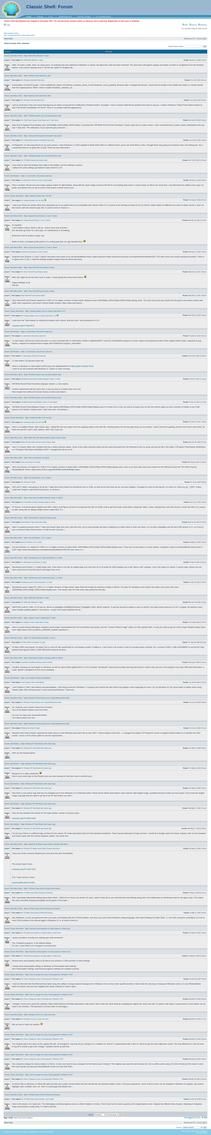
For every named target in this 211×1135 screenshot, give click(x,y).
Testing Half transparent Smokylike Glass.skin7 (45, 136)
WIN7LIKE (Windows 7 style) (38, 56)
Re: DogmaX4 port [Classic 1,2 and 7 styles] (35, 220)
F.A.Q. (51, 17)
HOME (29, 17)
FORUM (40, 17)
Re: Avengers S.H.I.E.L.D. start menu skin (35, 1019)
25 (202, 1117)
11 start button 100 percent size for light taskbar (36, 180)
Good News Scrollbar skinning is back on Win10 (45, 498)
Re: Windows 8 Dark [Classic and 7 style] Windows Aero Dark (41, 702)
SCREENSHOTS (65, 17)
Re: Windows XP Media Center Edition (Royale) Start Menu (40, 848)
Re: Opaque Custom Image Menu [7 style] (35, 622)
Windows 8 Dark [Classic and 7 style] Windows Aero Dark (48, 698)
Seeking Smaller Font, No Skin (41, 196)
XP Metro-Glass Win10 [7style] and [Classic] (44, 888)
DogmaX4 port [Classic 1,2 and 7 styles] (42, 216)
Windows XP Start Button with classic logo (40, 744)
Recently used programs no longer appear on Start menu (50, 928)
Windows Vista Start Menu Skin (39, 76)
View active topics (28, 35)
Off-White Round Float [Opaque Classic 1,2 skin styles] (39, 402)
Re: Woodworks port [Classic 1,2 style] (33, 562)
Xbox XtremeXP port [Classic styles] (41, 267)
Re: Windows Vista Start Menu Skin (32, 80)
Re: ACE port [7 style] (28, 482)
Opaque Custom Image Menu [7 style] (41, 618)
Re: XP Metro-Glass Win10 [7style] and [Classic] (37, 893)
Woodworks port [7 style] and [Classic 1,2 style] (45, 558)
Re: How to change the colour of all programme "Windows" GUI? (42, 979)
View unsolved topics (11, 33)
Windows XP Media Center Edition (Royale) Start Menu (48, 844)
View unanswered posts (12, 35)
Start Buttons (14, 176)
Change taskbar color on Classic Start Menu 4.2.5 (47, 311)
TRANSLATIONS (84, 17)
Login (7, 25)
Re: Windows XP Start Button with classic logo (36, 748)
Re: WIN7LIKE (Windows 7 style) (32, 60)
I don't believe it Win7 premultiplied (37, 678)
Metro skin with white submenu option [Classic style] (46, 438)
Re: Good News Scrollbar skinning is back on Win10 (38, 502)
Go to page (188, 1117)
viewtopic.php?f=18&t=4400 (23, 818)
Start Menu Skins (16, 56)
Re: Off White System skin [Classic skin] (34, 160)
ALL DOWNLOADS (103, 17)
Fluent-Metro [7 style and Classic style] (42, 518)
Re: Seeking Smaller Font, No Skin (32, 200)
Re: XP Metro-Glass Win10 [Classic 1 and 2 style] (37, 1099)
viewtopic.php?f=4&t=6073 (23, 326)
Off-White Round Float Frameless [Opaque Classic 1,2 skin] (40, 379)
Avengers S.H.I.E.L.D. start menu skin (41, 1014)
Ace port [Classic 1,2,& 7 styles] (39, 478)
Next (205, 1117)
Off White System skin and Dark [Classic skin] (44, 116)
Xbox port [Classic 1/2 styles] (38, 458)
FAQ (185, 25)
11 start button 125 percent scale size (38, 176)
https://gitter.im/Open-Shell (82, 366)
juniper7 (7, 60)
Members (202, 25)
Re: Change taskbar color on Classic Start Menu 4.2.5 (39, 316)
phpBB (14, 1132)
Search (193, 25)
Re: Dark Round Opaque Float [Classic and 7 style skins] (39, 120)
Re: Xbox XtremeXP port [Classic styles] (34, 272)
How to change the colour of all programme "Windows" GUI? (51, 974)
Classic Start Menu (17, 196)
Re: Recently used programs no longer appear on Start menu (41, 933)
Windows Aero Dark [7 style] (30, 728)
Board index (8, 38)
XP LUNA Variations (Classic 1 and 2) (41, 638)
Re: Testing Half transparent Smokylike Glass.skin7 (38, 140)
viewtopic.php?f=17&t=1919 (23, 869)
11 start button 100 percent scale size (33, 336)
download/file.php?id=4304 (23, 882)
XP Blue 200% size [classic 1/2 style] (33, 642)
